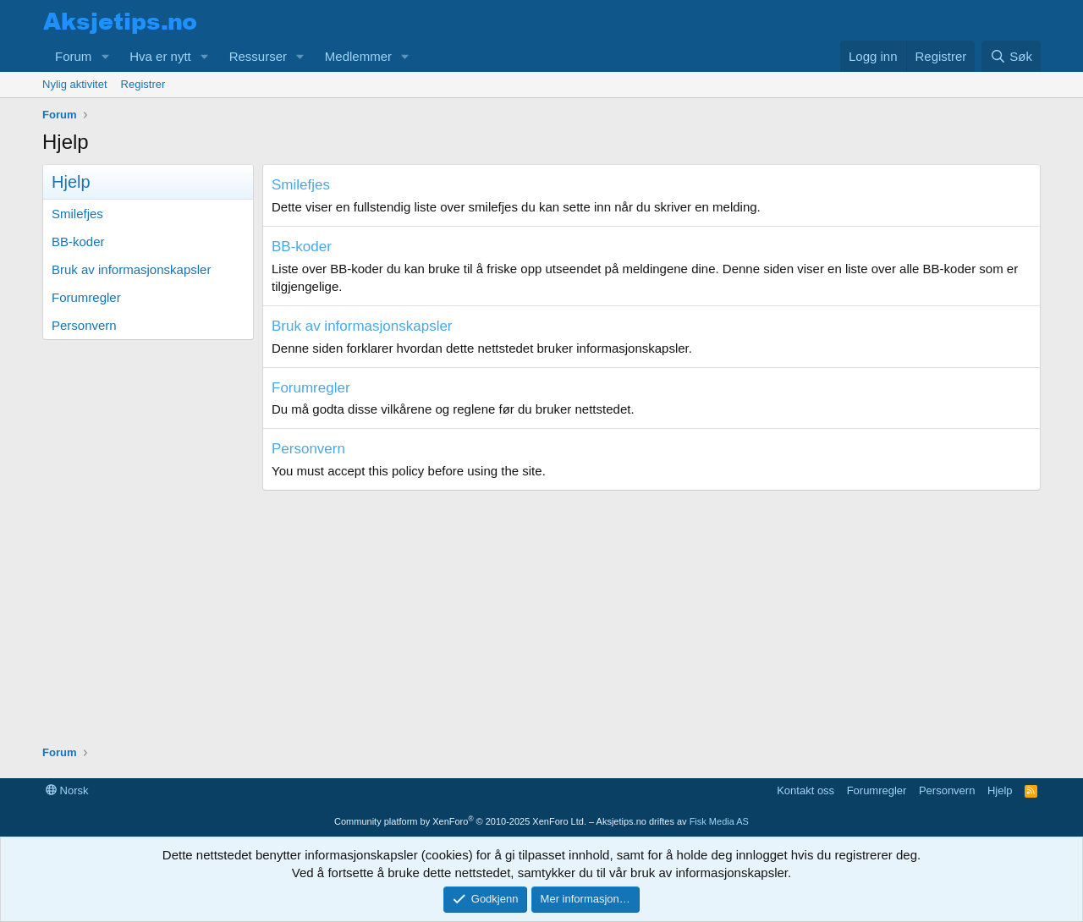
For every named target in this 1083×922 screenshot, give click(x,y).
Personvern (84, 325)
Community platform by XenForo (460, 821)
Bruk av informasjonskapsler (131, 269)
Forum (73, 56)
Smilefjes (77, 213)
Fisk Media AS (719, 821)
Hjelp (1000, 790)
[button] (105, 56)
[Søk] (1011, 56)
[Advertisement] (541, 609)
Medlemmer (358, 56)
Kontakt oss (805, 790)
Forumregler (86, 297)
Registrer (143, 84)
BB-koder (78, 241)
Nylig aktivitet (74, 84)
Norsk (67, 790)
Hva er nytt (160, 56)
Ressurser (258, 56)
